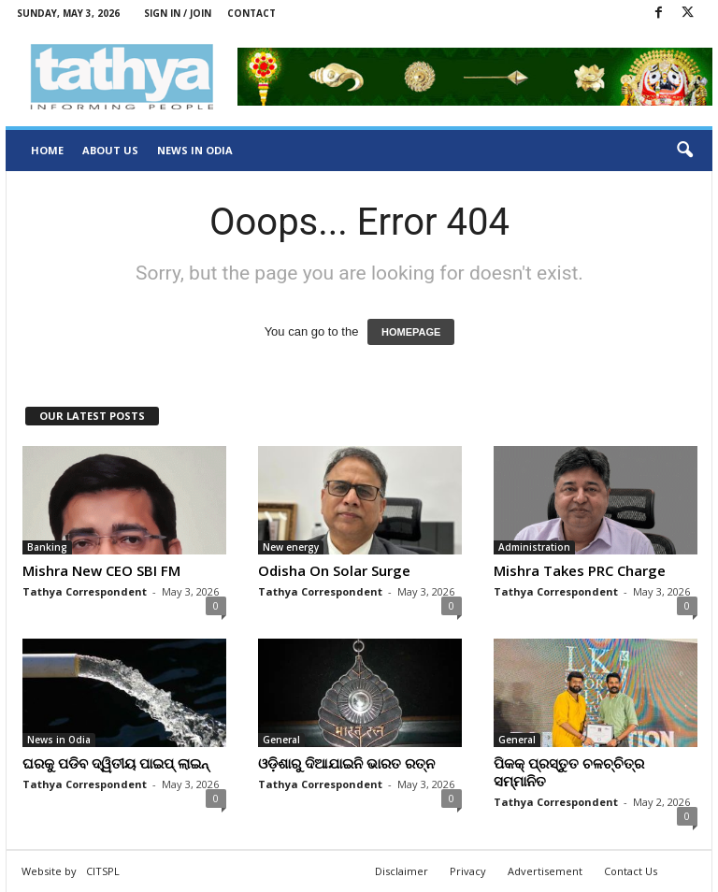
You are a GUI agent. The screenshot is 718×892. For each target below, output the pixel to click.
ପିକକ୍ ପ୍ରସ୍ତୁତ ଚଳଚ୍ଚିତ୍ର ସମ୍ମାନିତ (569, 772)
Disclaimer (401, 871)
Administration (534, 547)
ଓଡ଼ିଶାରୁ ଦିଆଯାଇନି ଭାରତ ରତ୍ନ (346, 763)
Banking (47, 547)
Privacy (468, 871)
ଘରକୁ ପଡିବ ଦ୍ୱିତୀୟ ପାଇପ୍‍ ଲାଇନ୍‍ (115, 763)
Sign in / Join (177, 13)
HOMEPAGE (410, 332)
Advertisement (545, 871)
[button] (684, 150)
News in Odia (195, 150)
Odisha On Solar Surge (334, 570)
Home (47, 150)
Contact (251, 13)
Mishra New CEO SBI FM (101, 570)
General (281, 739)
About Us (110, 150)
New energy (291, 547)
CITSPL (103, 871)
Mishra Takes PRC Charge (580, 570)
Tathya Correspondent (84, 591)
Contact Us (630, 871)
